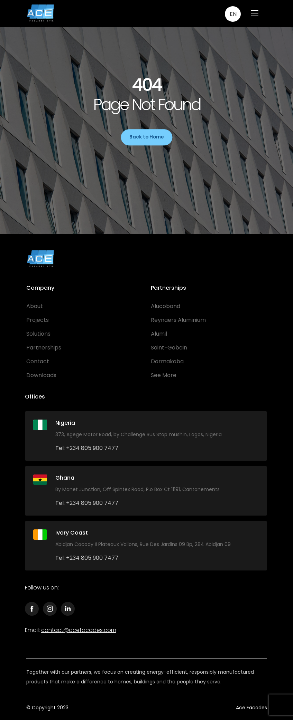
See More (163, 375)
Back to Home (146, 137)
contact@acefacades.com (78, 630)
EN (233, 14)
